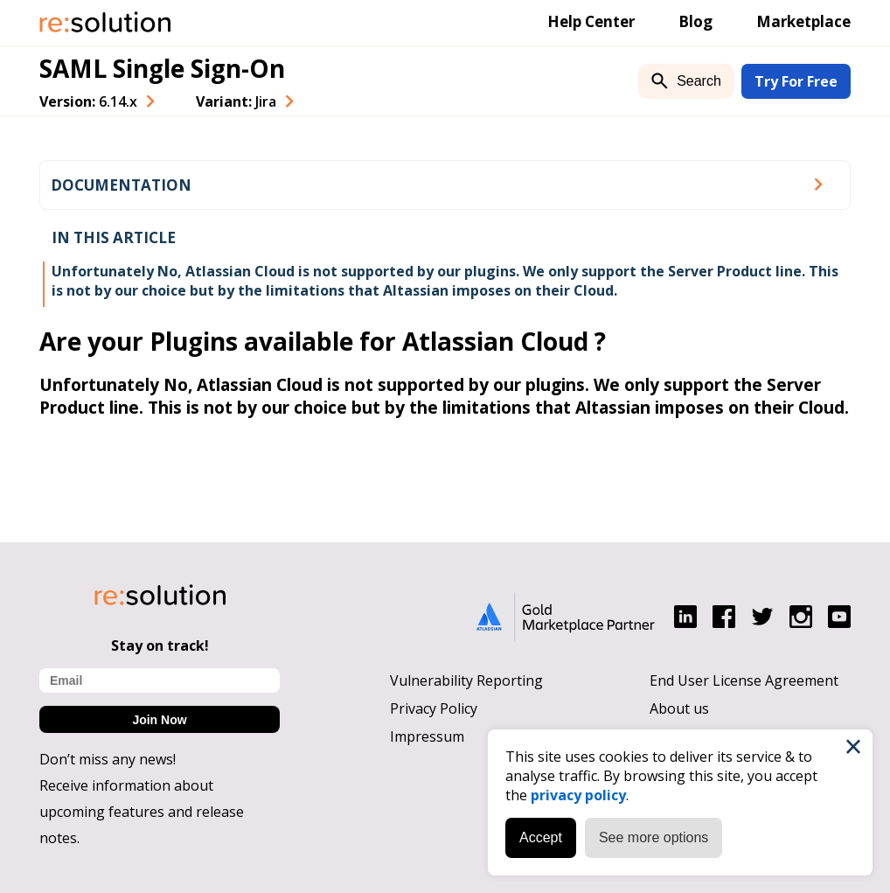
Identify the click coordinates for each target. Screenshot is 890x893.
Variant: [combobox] (236, 101)
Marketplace (803, 21)
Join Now (159, 720)
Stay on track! (160, 645)
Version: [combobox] (88, 101)
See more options (653, 837)
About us (679, 708)
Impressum (427, 736)
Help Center (591, 21)
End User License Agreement (744, 680)
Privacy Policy (433, 708)
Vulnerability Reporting (466, 680)
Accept (540, 837)
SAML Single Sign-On (162, 68)
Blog (695, 21)
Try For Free (796, 81)
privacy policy (578, 795)
